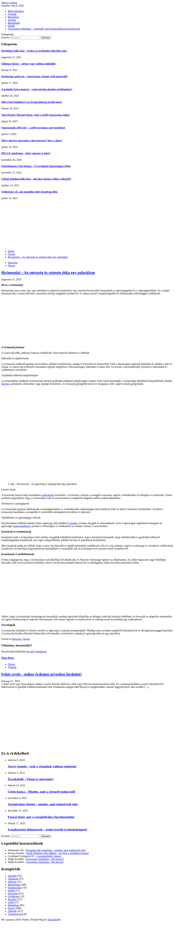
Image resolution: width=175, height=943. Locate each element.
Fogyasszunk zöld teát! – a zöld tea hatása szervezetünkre (33, 127)
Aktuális (12, 875)
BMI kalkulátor (16, 11)
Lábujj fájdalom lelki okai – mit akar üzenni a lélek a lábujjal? (36, 179)
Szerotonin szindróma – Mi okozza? (45, 859)
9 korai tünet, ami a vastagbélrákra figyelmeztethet (41, 817)
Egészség (13, 262)
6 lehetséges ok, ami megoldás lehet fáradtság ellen (29, 191)
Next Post (7, 658)
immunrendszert (21, 526)
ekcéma (5, 383)
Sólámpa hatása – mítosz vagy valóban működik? (28, 63)
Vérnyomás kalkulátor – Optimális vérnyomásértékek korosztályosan (44, 28)
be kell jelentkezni (36, 651)
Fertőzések (13, 896)
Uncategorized (15, 914)
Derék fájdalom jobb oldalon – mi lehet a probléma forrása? (57, 853)
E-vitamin (72, 523)
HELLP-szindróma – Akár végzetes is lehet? (25, 153)
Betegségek (14, 23)
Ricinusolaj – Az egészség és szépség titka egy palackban (48, 272)
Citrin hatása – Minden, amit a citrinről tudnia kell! (41, 791)
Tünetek (12, 14)
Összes (11, 265)
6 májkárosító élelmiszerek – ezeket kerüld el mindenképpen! (47, 829)
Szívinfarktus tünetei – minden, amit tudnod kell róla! (43, 804)
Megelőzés (13, 17)
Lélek (11, 902)
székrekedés (48, 495)
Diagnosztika (15, 887)
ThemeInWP (54, 919)
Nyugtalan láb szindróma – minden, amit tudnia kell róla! (56, 850)
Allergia (12, 881)
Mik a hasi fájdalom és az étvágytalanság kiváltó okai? (31, 102)
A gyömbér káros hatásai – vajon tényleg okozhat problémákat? (36, 89)
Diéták (11, 25)
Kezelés (12, 20)
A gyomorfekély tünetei (48, 856)
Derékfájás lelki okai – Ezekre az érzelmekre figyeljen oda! (34, 50)
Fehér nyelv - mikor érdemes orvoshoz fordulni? (41, 674)
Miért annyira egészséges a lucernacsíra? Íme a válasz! (31, 140)
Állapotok (13, 878)
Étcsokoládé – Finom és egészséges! (31, 779)
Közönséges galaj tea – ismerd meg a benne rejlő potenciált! (34, 76)
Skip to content (9, 2)
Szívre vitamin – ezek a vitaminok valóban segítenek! (42, 766)
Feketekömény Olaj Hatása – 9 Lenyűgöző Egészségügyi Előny (36, 166)
